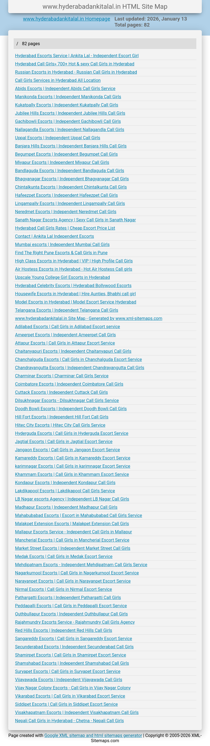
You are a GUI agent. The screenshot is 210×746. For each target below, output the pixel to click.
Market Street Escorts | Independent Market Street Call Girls (72, 548)
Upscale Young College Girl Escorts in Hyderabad (62, 277)
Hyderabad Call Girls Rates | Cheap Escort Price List (65, 228)
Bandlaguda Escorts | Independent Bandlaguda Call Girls (69, 170)
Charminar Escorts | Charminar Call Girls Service (62, 375)
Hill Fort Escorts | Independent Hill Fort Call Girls (62, 417)
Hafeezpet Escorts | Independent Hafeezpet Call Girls (66, 195)
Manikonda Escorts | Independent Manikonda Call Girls (68, 96)
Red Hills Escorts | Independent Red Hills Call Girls (63, 630)
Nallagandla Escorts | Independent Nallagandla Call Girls (69, 129)
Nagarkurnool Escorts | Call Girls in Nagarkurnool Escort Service (77, 573)
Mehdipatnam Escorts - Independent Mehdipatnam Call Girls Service (81, 564)
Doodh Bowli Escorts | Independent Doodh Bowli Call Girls (71, 408)
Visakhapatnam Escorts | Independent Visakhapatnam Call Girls (77, 712)
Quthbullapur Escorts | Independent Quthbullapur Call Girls (71, 614)
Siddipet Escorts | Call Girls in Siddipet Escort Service (66, 704)
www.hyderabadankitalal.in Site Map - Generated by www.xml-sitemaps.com (88, 318)
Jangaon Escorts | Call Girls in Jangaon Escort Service (67, 449)
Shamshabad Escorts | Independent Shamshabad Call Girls (72, 663)
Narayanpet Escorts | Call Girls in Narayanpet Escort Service (73, 581)
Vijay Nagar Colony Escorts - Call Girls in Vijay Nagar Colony (73, 687)
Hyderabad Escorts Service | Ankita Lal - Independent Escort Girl (77, 55)
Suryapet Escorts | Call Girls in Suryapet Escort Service (67, 671)
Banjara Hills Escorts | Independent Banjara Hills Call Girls (71, 146)
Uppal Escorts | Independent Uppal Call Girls (57, 137)
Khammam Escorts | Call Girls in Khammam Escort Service (72, 474)
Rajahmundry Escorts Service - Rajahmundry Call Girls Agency (75, 622)
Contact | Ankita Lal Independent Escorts (54, 236)
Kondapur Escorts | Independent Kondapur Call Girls (65, 482)
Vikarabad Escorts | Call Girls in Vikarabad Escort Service (70, 696)
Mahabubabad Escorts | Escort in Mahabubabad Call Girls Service (78, 515)
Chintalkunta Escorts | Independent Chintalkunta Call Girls (71, 187)
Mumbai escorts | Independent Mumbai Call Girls (62, 244)
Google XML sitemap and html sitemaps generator (93, 735)
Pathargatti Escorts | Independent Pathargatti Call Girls (68, 597)
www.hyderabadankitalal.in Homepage (66, 19)
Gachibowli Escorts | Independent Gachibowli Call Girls (68, 121)
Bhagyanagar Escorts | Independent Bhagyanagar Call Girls (72, 178)
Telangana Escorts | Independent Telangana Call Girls (66, 310)
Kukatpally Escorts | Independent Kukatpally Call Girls (66, 105)
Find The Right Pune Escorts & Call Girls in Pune (61, 252)
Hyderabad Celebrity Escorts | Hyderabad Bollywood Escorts (73, 285)
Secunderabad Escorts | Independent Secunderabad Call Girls (74, 646)
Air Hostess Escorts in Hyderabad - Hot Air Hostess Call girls (73, 269)
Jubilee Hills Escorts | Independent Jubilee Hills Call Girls (70, 113)
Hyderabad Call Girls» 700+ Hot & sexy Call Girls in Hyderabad (74, 63)
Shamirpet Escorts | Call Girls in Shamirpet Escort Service (70, 655)
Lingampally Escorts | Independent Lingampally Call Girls (70, 203)
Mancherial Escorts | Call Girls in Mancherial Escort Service (72, 540)
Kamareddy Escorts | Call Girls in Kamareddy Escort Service (72, 458)
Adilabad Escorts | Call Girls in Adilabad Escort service (67, 326)
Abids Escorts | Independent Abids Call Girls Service (65, 88)
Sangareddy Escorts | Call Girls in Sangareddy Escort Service (73, 638)
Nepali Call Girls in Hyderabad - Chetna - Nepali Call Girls (69, 720)
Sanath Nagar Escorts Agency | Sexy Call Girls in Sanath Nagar (75, 219)
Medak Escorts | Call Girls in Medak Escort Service (63, 556)
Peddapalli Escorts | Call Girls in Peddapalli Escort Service (71, 605)
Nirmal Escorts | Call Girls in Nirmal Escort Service (63, 589)
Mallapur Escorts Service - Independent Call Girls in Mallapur (73, 531)
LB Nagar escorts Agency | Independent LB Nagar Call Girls (72, 499)
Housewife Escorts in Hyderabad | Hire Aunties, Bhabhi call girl (75, 293)
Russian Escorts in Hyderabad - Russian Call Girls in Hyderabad (76, 72)
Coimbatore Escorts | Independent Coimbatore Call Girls (69, 384)
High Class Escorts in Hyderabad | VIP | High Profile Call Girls (74, 261)
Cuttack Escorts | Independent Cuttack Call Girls (61, 392)
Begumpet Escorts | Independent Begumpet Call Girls (66, 154)
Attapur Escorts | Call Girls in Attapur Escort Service (65, 343)
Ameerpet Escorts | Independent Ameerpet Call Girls (65, 334)
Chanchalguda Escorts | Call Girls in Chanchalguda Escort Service (78, 359)
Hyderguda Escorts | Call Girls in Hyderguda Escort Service (71, 433)
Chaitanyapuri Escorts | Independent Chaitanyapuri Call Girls (73, 351)
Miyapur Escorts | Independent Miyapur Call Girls (62, 162)
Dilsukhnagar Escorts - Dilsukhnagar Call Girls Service (67, 400)
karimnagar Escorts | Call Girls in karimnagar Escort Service (72, 466)
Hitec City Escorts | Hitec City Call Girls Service (60, 425)
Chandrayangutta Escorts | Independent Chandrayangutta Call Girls (79, 367)
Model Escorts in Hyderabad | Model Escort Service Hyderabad (75, 302)
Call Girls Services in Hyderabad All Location (58, 80)
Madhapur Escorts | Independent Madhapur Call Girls (66, 507)
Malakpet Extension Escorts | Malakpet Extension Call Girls (72, 523)
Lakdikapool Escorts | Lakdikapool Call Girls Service (65, 490)
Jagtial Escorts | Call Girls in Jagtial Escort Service (63, 441)
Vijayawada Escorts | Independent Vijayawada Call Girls (68, 679)
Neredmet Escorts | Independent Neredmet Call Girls (65, 211)
